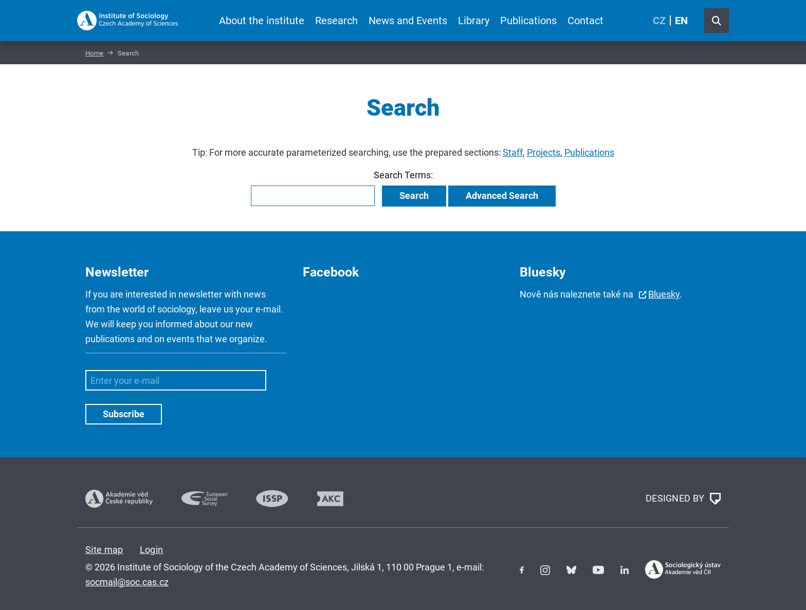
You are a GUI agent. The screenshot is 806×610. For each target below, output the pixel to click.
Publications (528, 20)
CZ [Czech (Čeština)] (659, 20)
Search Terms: (403, 175)
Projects (543, 152)
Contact (585, 20)
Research (336, 20)
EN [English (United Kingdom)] (681, 20)
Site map (104, 549)
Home (94, 53)
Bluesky (664, 294)
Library (473, 20)
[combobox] (313, 196)
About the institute (261, 20)
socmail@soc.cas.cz (127, 582)
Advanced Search (502, 195)
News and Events (408, 20)
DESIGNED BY (683, 499)
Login (151, 549)
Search (414, 195)
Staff (513, 152)
